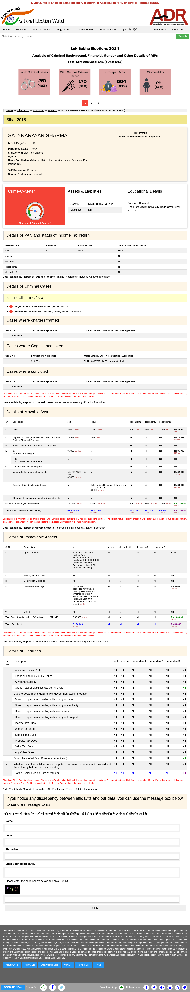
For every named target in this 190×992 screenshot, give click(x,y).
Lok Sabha (21, 29)
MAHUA (52, 110)
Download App (108, 987)
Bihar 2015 (23, 110)
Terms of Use (84, 965)
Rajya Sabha (64, 29)
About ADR (159, 29)
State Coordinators (49, 965)
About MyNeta (179, 29)
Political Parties (85, 29)
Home (6, 29)
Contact (67, 965)
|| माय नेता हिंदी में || (131, 29)
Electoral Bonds (108, 29)
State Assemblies (42, 29)
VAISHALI (38, 110)
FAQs (98, 965)
